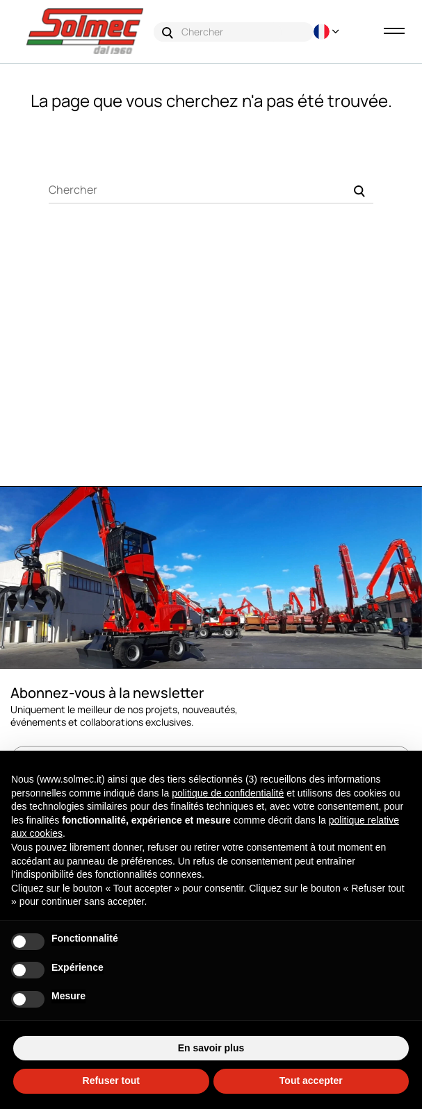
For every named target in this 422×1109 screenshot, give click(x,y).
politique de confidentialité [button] (228, 793)
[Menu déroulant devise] (325, 32)
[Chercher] (211, 189)
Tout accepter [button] (311, 1080)
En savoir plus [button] (211, 1047)
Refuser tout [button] (111, 1080)
